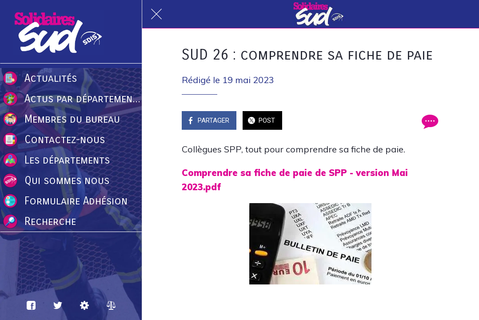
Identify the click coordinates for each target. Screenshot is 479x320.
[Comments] (428, 121)
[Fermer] (156, 14)
